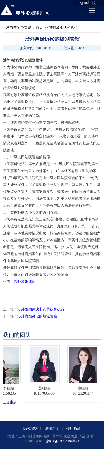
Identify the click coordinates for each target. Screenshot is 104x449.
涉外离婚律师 (24, 281)
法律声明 (52, 428)
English (83, 3)
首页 (39, 27)
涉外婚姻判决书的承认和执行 (40, 309)
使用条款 (73, 428)
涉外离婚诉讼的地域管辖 (37, 316)
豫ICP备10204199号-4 (62, 441)
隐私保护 (30, 428)
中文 (93, 3)
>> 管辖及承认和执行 (60, 27)
